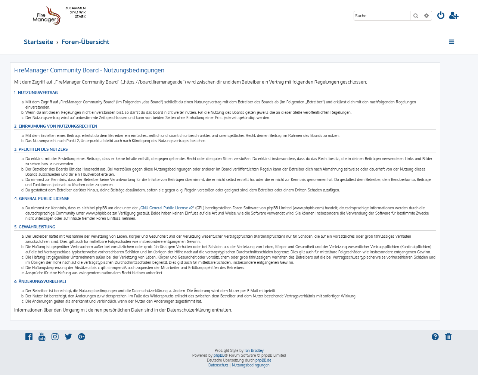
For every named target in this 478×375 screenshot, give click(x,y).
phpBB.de (263, 360)
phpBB (219, 355)
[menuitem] (441, 16)
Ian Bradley (254, 350)
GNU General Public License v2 (166, 208)
